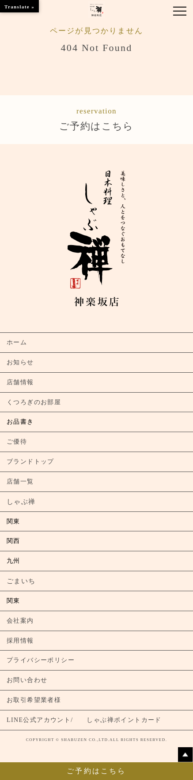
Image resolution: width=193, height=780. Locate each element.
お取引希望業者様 (34, 700)
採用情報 (20, 640)
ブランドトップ (30, 461)
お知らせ (20, 362)
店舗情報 (20, 382)
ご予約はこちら (96, 118)
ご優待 (17, 441)
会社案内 (20, 620)
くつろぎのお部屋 (34, 402)
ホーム (17, 342)
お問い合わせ (27, 680)
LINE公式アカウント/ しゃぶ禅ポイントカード (84, 720)
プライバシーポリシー (41, 660)
